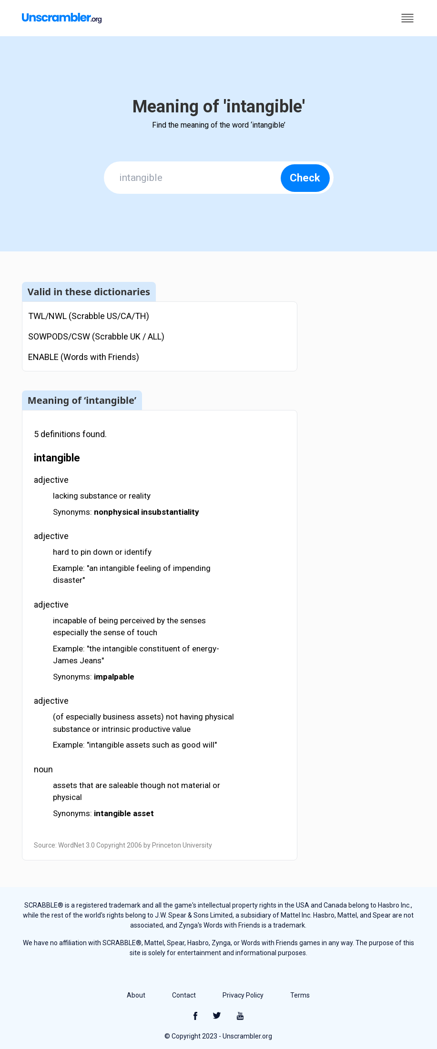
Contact (184, 995)
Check (305, 178)
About (136, 995)
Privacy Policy (243, 995)
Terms (300, 995)
